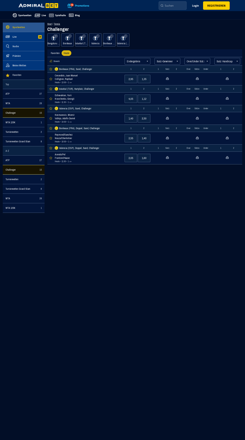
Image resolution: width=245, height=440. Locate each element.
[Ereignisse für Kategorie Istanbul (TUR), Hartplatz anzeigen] (81, 40)
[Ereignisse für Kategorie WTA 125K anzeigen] (24, 122)
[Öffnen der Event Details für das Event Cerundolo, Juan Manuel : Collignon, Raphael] (87, 79)
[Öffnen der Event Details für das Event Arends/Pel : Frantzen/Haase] (87, 158)
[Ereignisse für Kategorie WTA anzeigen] (24, 103)
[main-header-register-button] (216, 5)
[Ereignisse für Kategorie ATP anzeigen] (24, 93)
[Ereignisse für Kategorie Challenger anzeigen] (24, 113)
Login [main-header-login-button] (195, 5)
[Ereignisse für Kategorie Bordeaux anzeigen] (67, 40)
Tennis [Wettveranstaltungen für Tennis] (57, 24)
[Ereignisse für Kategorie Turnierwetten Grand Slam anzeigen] (24, 141)
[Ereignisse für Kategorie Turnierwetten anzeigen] (24, 132)
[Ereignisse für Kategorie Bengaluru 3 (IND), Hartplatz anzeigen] (53, 40)
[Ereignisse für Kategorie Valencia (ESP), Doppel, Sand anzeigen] (123, 40)
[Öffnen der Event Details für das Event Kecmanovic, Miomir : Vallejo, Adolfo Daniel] (87, 118)
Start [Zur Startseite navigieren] (49, 24)
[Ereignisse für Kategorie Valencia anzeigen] (95, 40)
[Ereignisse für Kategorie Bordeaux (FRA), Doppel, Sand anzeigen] (109, 40)
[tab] (55, 53)
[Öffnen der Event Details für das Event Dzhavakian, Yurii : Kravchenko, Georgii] (87, 99)
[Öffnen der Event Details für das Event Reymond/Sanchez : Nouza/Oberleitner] (87, 138)
